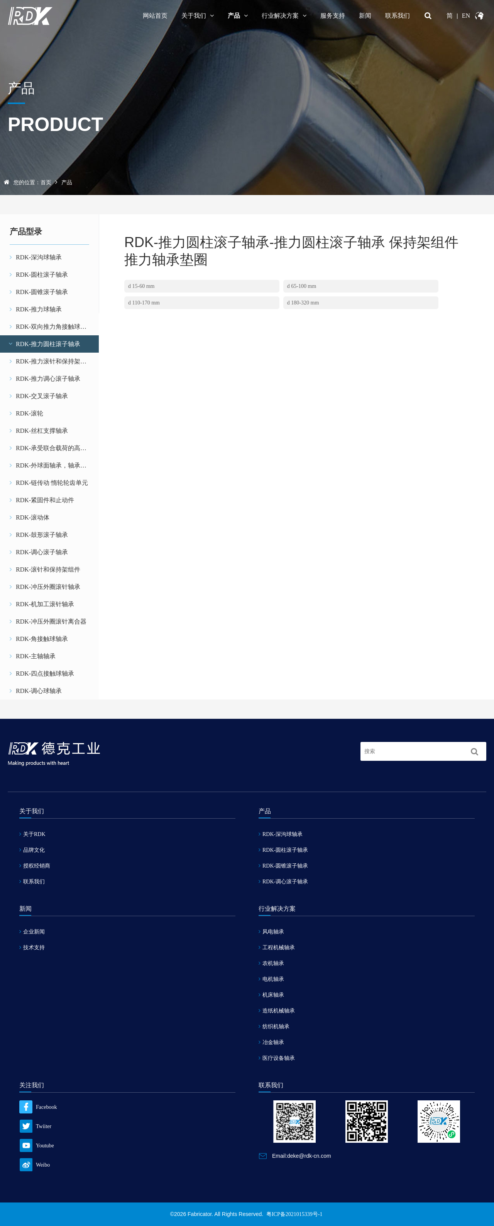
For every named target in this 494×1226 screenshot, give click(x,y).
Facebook (38, 1107)
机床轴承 (271, 995)
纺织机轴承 (274, 1026)
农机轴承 (271, 963)
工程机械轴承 (277, 947)
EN (466, 15)
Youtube (36, 1145)
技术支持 (32, 947)
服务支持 (332, 15)
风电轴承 (271, 932)
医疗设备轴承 (277, 1058)
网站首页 (155, 15)
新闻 (365, 15)
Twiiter (35, 1126)
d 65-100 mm (301, 286)
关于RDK (32, 834)
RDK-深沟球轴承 (36, 257)
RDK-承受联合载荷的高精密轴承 (54, 448)
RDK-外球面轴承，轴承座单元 (54, 465)
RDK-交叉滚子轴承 (39, 396)
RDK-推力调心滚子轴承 (45, 378)
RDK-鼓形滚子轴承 (39, 534)
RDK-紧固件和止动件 (42, 500)
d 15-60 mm (141, 286)
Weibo (34, 1165)
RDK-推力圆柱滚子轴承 (44, 344)
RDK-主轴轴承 (33, 656)
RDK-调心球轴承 (36, 691)
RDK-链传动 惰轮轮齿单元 (49, 482)
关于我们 (197, 15)
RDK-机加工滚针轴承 (42, 604)
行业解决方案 (284, 15)
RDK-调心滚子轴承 (39, 552)
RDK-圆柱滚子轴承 (39, 274)
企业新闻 (32, 932)
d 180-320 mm (303, 303)
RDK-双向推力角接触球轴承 (51, 326)
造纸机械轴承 (277, 1011)
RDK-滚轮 (26, 413)
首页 (46, 182)
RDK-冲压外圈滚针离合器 (48, 621)
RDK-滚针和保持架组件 (45, 569)
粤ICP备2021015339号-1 (294, 1214)
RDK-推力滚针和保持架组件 (51, 361)
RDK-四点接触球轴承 (42, 673)
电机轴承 (271, 979)
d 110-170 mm (144, 303)
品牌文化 (32, 850)
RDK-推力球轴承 (36, 309)
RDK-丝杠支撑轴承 (39, 430)
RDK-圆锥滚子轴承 (39, 292)
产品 (238, 15)
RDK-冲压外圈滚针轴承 (45, 587)
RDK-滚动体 (29, 517)
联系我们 (397, 15)
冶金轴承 (271, 1042)
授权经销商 (34, 866)
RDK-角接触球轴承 (39, 639)
